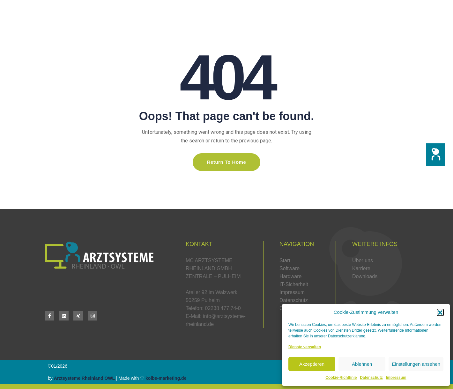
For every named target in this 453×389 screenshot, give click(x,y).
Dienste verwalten (304, 347)
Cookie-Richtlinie (341, 377)
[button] (435, 154)
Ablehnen (362, 364)
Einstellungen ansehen (416, 364)
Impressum (396, 377)
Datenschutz (371, 377)
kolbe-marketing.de (165, 378)
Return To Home (226, 162)
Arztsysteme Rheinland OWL (84, 378)
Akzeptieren (311, 364)
